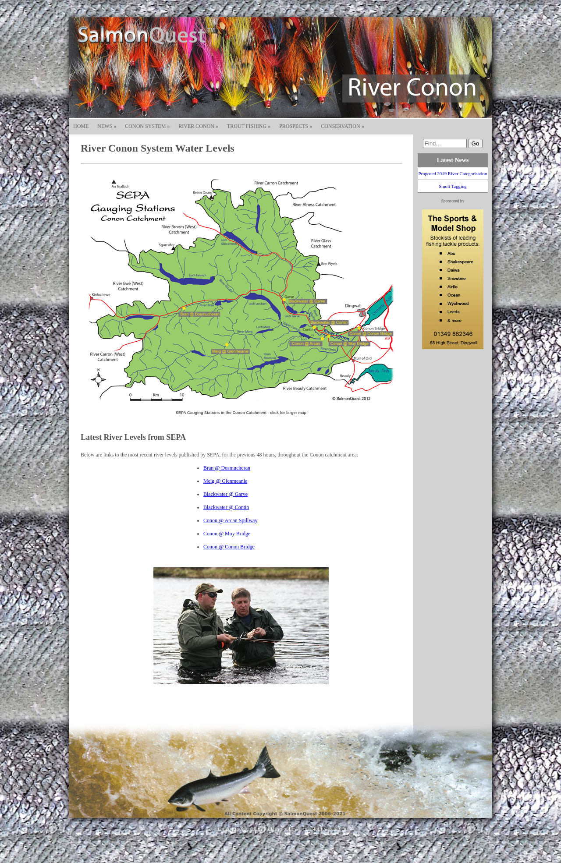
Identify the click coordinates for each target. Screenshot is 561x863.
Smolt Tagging (453, 186)
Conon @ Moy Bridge (226, 534)
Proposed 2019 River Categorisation (453, 173)
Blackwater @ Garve (225, 494)
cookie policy (248, 828)
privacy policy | (283, 828)
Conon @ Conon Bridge (229, 547)
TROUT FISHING (248, 126)
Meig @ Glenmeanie (225, 481)
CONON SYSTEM (147, 126)
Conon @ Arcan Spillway (230, 520)
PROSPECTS (295, 126)
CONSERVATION (342, 126)
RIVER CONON (198, 126)
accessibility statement (323, 828)
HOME (81, 126)
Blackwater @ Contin (226, 507)
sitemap (222, 828)
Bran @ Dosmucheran (226, 468)
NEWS (106, 126)
